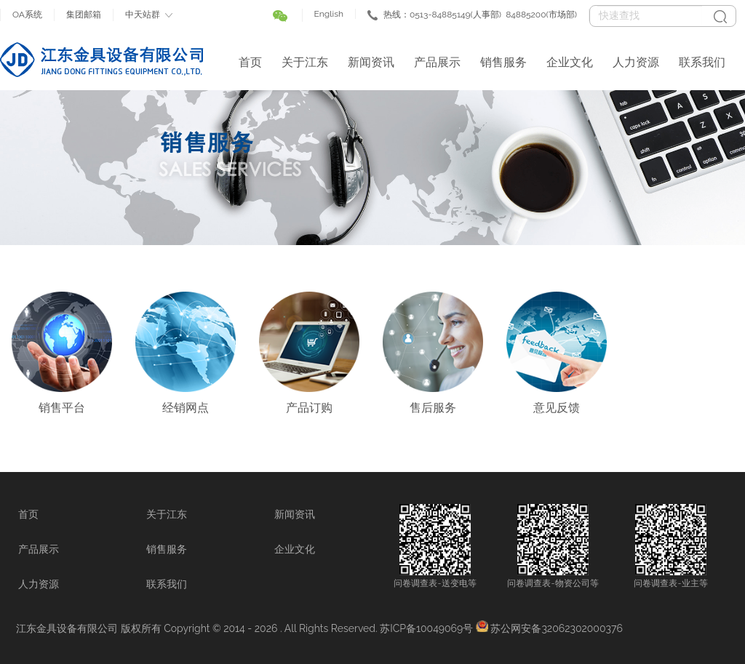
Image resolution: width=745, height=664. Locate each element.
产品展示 (437, 62)
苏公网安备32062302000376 (556, 628)
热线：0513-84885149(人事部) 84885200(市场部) (480, 14)
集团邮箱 (83, 14)
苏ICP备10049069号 (426, 628)
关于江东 (305, 62)
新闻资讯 (371, 62)
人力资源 (636, 62)
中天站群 (142, 14)
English (328, 14)
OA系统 (27, 14)
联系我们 (702, 62)
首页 (250, 62)
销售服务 (503, 62)
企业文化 (569, 62)
